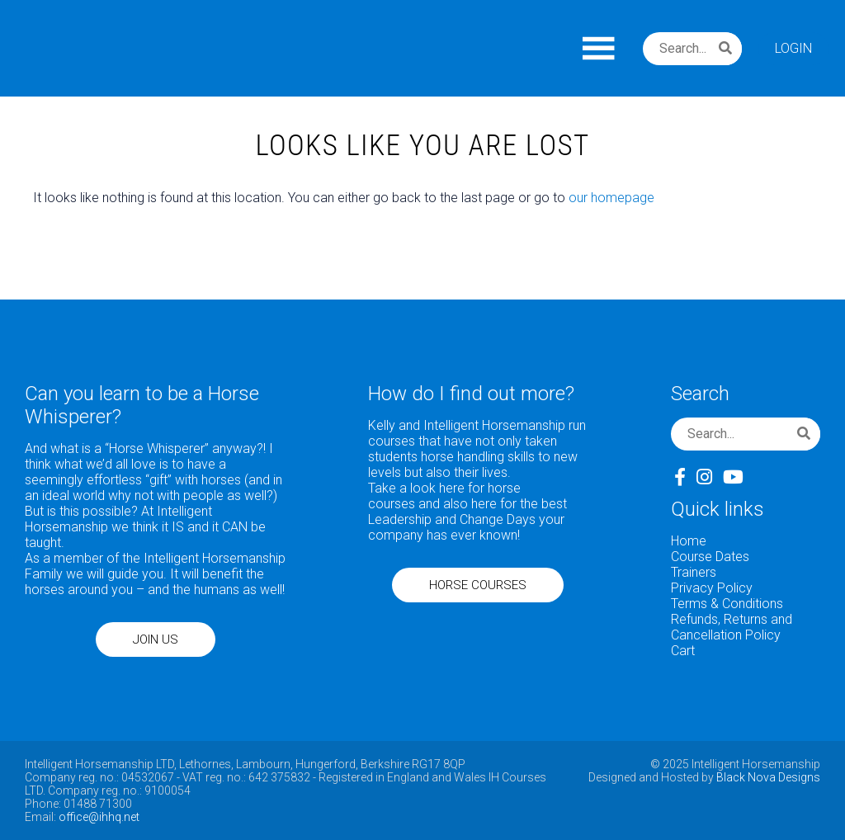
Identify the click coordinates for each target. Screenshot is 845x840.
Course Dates (710, 556)
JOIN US (155, 639)
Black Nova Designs (768, 777)
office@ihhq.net (99, 816)
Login (793, 48)
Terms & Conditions (727, 603)
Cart (683, 650)
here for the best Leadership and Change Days (467, 511)
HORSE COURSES (477, 585)
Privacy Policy (712, 588)
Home (688, 541)
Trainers (693, 572)
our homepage (611, 197)
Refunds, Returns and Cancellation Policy (731, 627)
